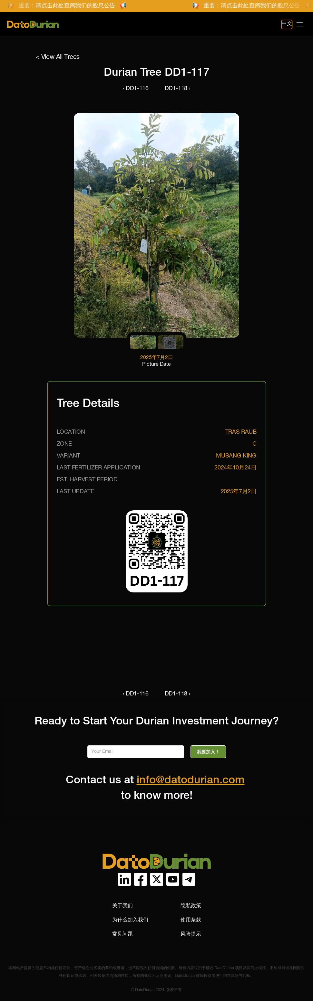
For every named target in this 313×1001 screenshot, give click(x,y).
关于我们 (122, 905)
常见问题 (122, 934)
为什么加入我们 (130, 919)
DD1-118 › (178, 89)
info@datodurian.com (191, 781)
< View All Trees (58, 57)
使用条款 (191, 919)
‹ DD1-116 (136, 89)
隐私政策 (191, 905)
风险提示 (191, 934)
